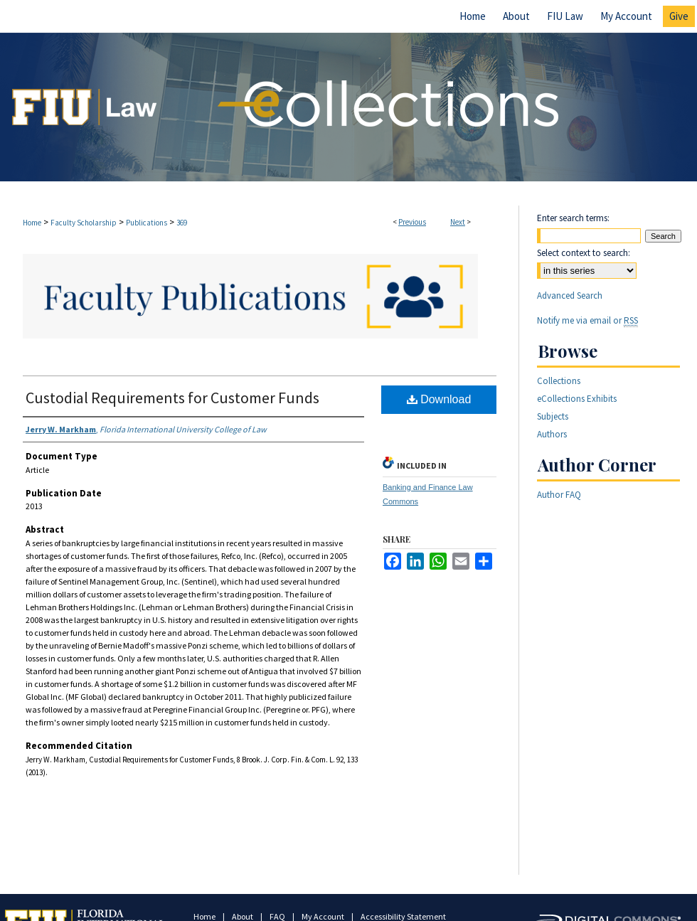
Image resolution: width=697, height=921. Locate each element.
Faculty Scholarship (83, 223)
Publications (146, 223)
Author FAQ (559, 495)
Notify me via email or (587, 320)
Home (32, 223)
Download (439, 399)
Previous (412, 222)
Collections (558, 381)
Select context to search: (583, 253)
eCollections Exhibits (577, 399)
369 (181, 223)
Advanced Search (569, 295)
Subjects (552, 416)
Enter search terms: (573, 218)
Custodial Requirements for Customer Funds (172, 398)
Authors (552, 434)
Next (457, 222)
